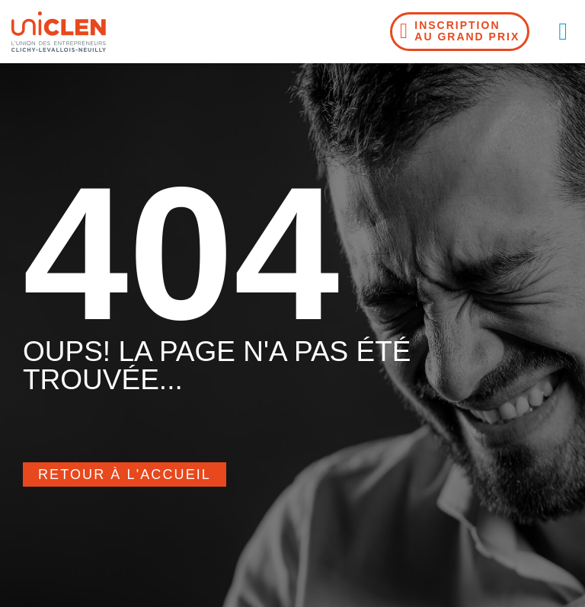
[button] (563, 31)
